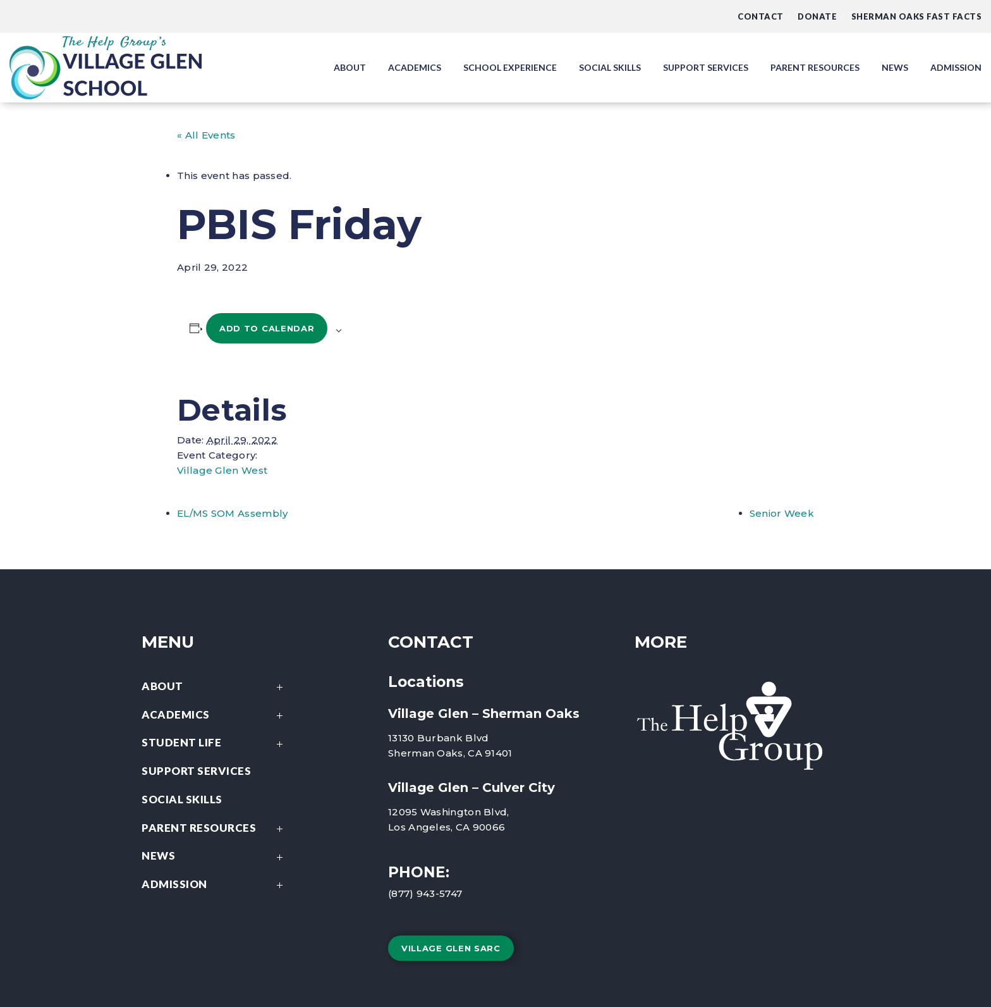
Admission (215, 885)
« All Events (206, 135)
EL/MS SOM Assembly (232, 513)
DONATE (817, 16)
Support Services (196, 770)
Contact (761, 16)
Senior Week (782, 513)
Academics (215, 716)
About (215, 687)
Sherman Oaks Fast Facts (916, 16)
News (215, 857)
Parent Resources (215, 829)
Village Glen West (222, 470)
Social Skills (182, 799)
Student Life (215, 743)
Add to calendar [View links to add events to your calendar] (267, 328)
